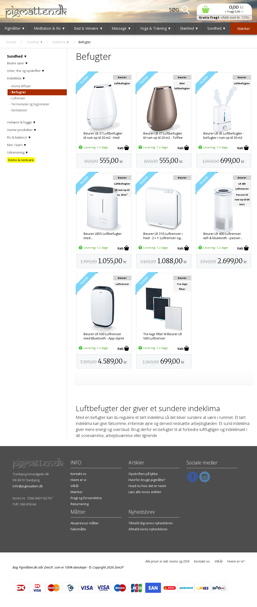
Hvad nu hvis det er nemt (147, 486)
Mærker (77, 492)
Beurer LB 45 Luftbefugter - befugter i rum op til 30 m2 (223, 135)
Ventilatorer (19, 110)
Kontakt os (78, 473)
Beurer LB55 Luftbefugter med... (103, 235)
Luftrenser (18, 98)
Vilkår (75, 486)
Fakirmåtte (78, 529)
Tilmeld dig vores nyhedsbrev (150, 523)
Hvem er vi (78, 480)
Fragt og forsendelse (86, 498)
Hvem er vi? (235, 561)
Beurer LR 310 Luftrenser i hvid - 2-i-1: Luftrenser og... (163, 235)
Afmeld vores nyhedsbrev (147, 529)
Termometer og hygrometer (30, 104)
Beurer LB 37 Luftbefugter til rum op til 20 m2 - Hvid (103, 135)
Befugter (19, 92)
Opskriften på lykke (143, 473)
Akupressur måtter (85, 523)
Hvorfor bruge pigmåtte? (146, 480)
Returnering (80, 504)
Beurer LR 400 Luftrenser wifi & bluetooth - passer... (222, 235)
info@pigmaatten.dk (28, 486)
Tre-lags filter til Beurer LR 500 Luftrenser (162, 336)
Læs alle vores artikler (144, 492)
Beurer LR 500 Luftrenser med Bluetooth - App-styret (104, 336)
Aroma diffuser (21, 86)
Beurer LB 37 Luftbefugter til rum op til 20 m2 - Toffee (163, 135)
